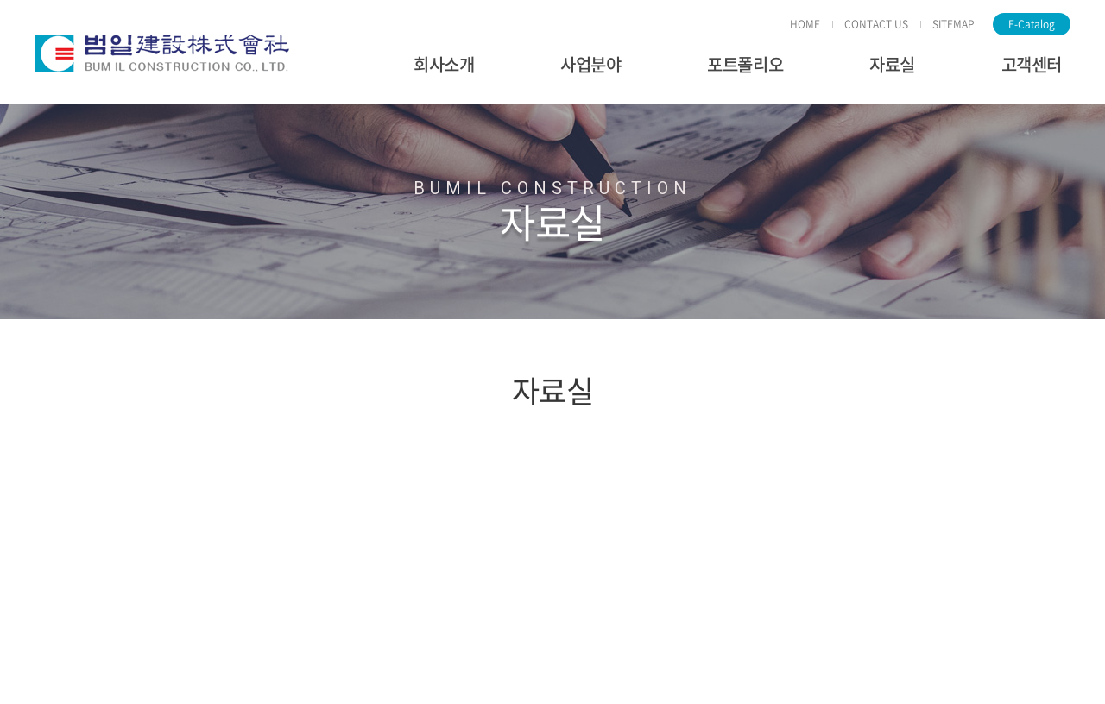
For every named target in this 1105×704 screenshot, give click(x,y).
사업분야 (590, 64)
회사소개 (444, 64)
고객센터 (1031, 64)
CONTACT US (876, 24)
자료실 (892, 64)
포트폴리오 (745, 64)
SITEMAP (953, 24)
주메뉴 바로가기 (0, 0)
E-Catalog (1031, 24)
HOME (805, 24)
